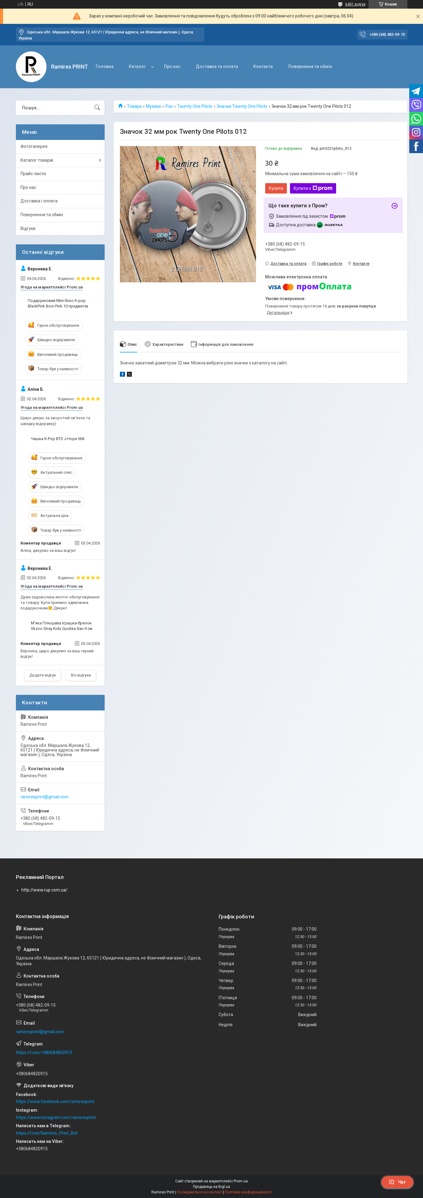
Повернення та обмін (310, 66)
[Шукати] (97, 107)
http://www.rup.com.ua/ (44, 889)
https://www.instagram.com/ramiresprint (56, 1117)
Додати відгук (42, 675)
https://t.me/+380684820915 (44, 1052)
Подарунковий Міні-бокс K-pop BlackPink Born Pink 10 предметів (58, 303)
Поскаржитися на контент (199, 1192)
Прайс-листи (33, 173)
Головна (104, 66)
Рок (169, 106)
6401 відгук (355, 4)
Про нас (172, 66)
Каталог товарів (36, 160)
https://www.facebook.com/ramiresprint (55, 1101)
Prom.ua (241, 1181)
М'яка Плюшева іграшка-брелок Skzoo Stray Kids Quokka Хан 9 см (61, 626)
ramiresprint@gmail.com (44, 796)
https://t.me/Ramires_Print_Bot (47, 1133)
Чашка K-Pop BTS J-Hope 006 (57, 438)
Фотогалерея (33, 146)
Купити (276, 188)
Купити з (313, 188)
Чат (397, 1182)
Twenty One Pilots (194, 106)
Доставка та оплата (217, 66)
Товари (134, 106)
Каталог (137, 66)
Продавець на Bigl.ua (211, 1187)
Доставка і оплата (39, 200)
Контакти (263, 66)
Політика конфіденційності (248, 1192)
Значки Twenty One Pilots (242, 106)
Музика (153, 106)
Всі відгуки (81, 675)
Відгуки (27, 228)
